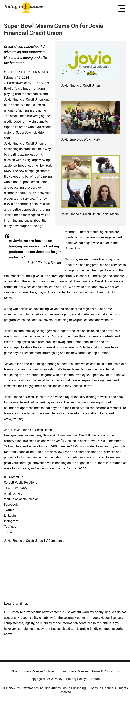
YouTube (10, 526)
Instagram (11, 521)
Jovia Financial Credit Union (23, 99)
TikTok (8, 532)
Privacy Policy (76, 679)
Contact (95, 679)
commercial (26, 204)
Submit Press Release (73, 671)
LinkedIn (10, 515)
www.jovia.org (14, 419)
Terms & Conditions (105, 671)
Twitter (9, 510)
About (15, 671)
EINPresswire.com (17, 83)
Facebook (11, 504)
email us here (13, 493)
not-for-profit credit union (30, 182)
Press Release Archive (38, 671)
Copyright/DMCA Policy (46, 679)
